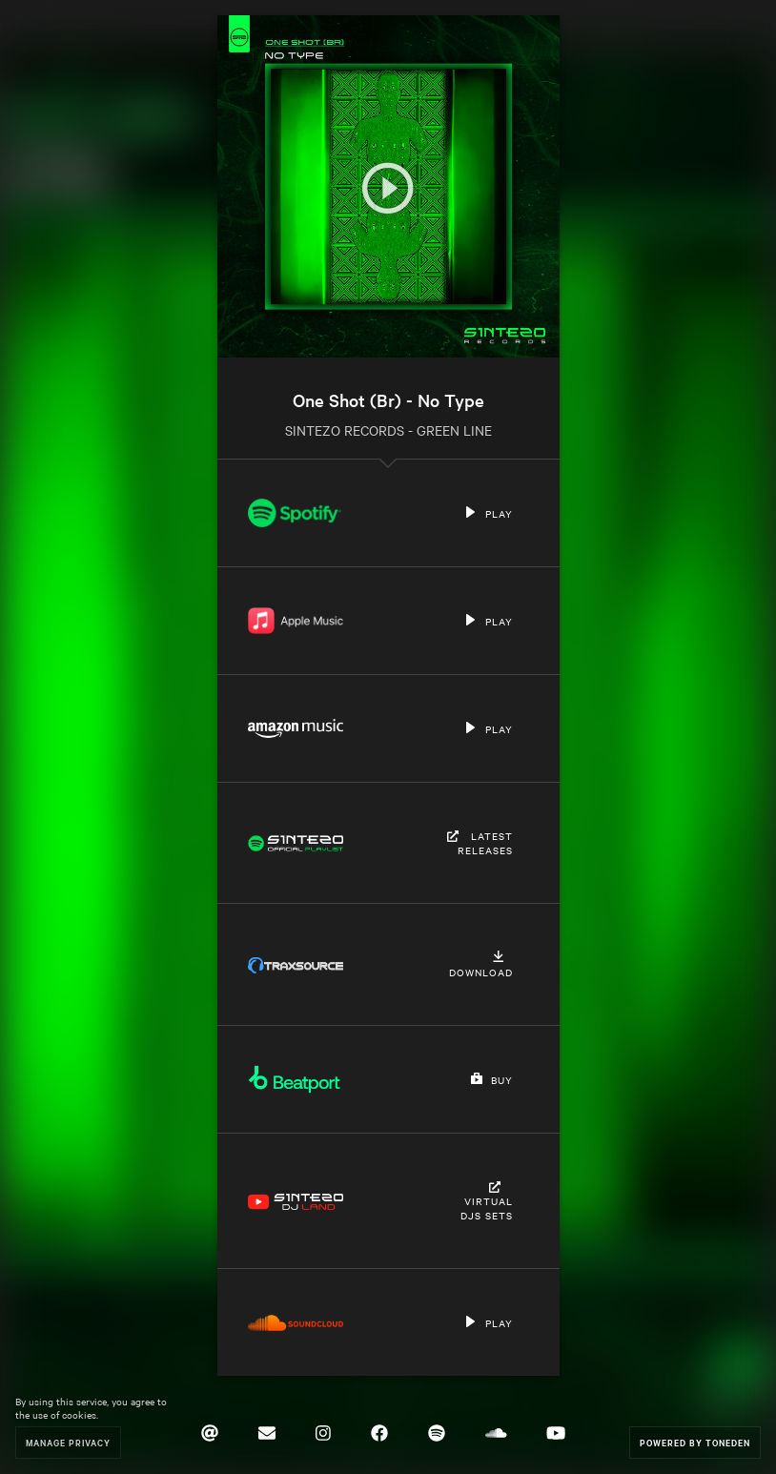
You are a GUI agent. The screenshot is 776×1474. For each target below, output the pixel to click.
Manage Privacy (68, 1442)
